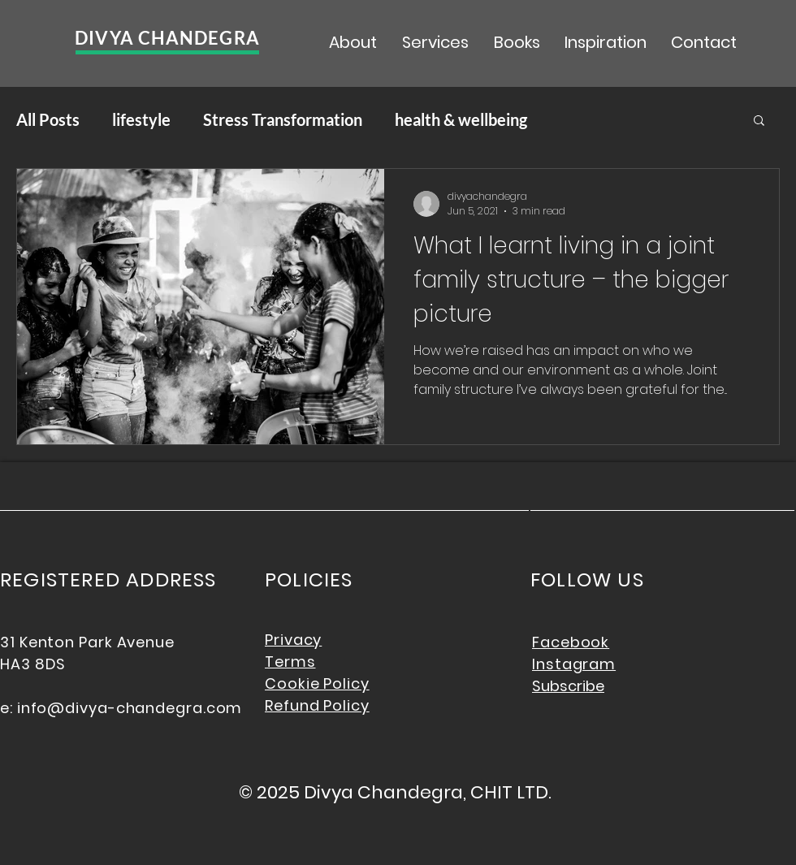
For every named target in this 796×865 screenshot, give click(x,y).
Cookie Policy (317, 683)
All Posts (48, 119)
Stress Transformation (282, 119)
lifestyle (141, 119)
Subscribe (568, 686)
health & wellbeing (461, 119)
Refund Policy (317, 705)
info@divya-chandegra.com (130, 708)
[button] (759, 121)
